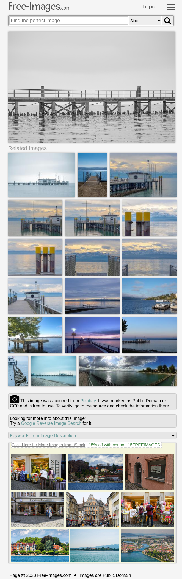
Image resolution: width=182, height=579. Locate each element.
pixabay (88, 400)
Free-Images (39, 6)
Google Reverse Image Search (51, 423)
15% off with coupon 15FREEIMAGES (124, 444)
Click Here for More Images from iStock (48, 444)
